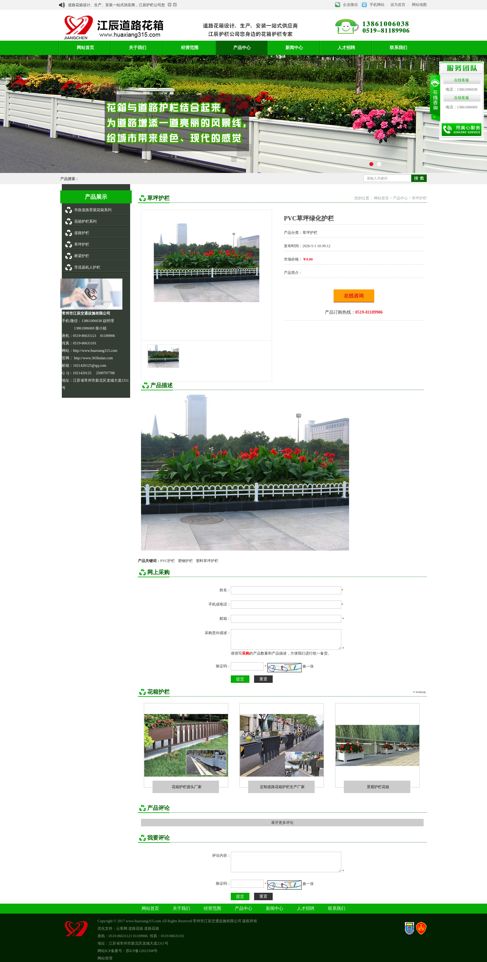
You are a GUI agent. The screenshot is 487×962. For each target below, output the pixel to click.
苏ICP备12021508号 (142, 951)
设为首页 (397, 4)
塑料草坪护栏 (207, 561)
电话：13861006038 (461, 89)
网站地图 (419, 4)
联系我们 (398, 47)
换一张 (308, 666)
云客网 (121, 928)
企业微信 (350, 4)
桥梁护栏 (81, 256)
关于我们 (137, 47)
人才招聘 (346, 47)
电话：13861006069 (461, 107)
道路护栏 (81, 233)
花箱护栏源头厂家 (187, 787)
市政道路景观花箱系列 (93, 210)
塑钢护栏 (185, 561)
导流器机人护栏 (87, 267)
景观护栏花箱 (378, 787)
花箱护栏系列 (85, 221)
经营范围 (189, 47)
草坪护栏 (81, 244)
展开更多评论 (282, 822)
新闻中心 (294, 47)
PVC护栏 (167, 561)
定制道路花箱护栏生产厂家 (282, 787)
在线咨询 (354, 295)
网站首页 (85, 47)
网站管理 (105, 958)
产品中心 (242, 47)
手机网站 (377, 4)
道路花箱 (135, 928)
